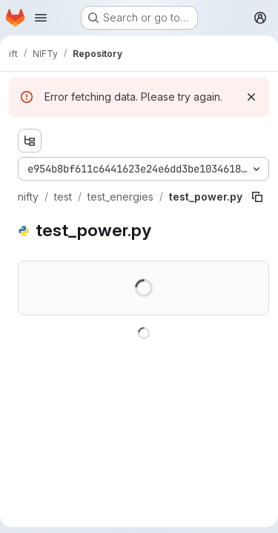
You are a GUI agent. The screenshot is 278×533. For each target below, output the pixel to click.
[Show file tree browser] (30, 140)
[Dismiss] (251, 97)
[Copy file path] (257, 197)
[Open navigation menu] (41, 18)
